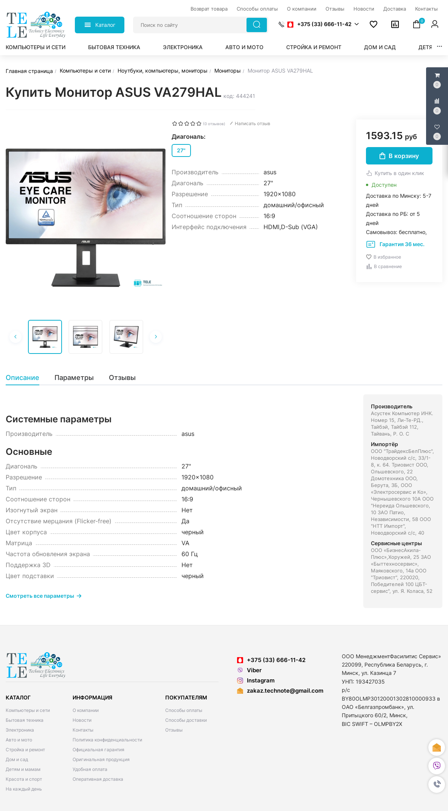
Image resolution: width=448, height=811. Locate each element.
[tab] (26, 377)
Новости (82, 720)
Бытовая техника (114, 47)
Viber (249, 670)
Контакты (83, 730)
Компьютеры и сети (35, 47)
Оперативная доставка (98, 779)
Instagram (255, 680)
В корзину (399, 156)
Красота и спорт (24, 779)
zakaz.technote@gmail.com (285, 690)
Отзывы (174, 730)
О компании (86, 710)
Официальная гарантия (98, 749)
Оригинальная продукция (101, 759)
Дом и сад (380, 47)
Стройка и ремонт (313, 47)
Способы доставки (186, 720)
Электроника (183, 47)
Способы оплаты (183, 710)
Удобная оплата (90, 769)
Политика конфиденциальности (107, 740)
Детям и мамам (23, 769)
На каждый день (24, 789)
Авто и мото (244, 47)
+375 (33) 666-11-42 (319, 24)
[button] (436, 784)
